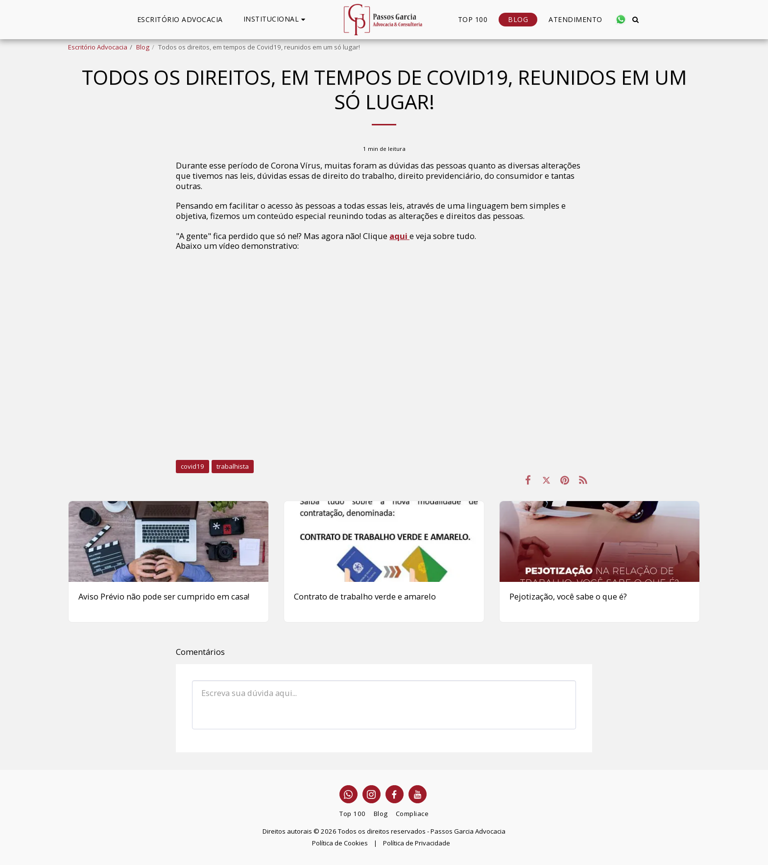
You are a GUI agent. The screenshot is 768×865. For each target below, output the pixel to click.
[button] (275, 19)
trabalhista (232, 466)
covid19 (192, 466)
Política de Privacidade (416, 843)
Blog (142, 47)
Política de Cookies (340, 843)
